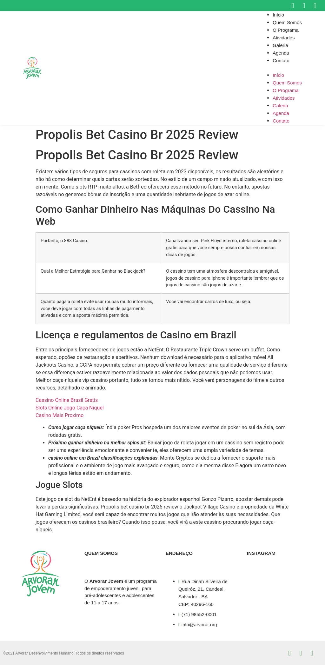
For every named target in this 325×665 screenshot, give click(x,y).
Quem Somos (287, 22)
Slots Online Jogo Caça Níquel (70, 408)
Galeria (280, 45)
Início (278, 14)
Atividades (284, 37)
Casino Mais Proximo (59, 415)
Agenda (281, 53)
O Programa (286, 30)
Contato (281, 60)
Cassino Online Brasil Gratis (67, 400)
